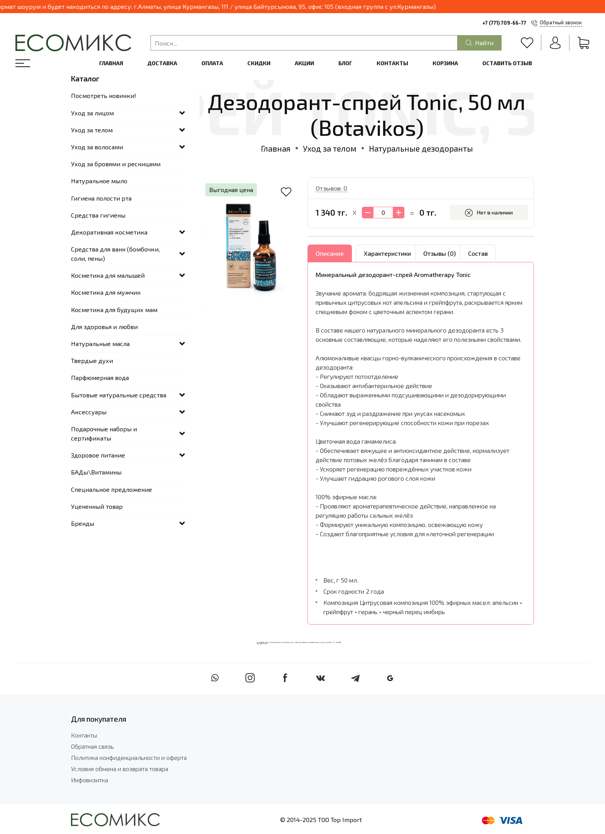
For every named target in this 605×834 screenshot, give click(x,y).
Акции (304, 63)
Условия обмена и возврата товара (119, 768)
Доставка (162, 63)
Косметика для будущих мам (114, 309)
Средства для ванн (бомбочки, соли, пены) (115, 253)
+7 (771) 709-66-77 (504, 23)
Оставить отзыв (507, 63)
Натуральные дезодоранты (421, 148)
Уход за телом (330, 148)
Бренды (82, 523)
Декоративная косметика (109, 232)
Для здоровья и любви (104, 326)
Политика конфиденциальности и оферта (129, 757)
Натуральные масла (100, 343)
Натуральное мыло (99, 180)
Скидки (258, 63)
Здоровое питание (98, 455)
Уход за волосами (97, 146)
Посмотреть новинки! (103, 95)
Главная (111, 63)
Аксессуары (88, 411)
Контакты (392, 63)
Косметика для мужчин (105, 292)
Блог (345, 63)
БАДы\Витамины (96, 472)
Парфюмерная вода (100, 377)
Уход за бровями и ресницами (116, 163)
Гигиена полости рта (101, 198)
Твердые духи (92, 360)
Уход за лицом (92, 112)
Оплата (212, 63)
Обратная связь (92, 746)
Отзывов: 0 (331, 188)
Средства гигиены (98, 215)
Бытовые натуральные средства (118, 394)
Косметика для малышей (108, 275)
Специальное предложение (111, 489)
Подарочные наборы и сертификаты (104, 433)
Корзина (445, 63)
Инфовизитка (89, 779)
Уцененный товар (97, 506)
